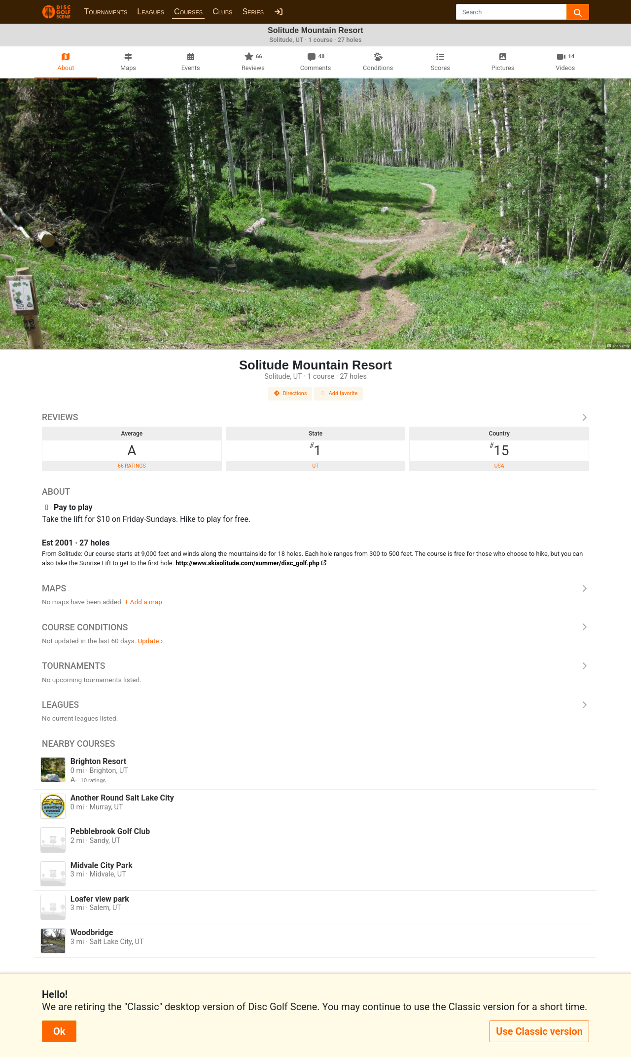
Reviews (315, 417)
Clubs (222, 11)
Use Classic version (539, 1031)
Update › (150, 641)
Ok (59, 1031)
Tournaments (105, 11)
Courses (188, 11)
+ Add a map (143, 602)
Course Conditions (315, 627)
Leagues (150, 11)
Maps (315, 588)
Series (253, 11)
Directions (290, 393)
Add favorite (338, 393)
